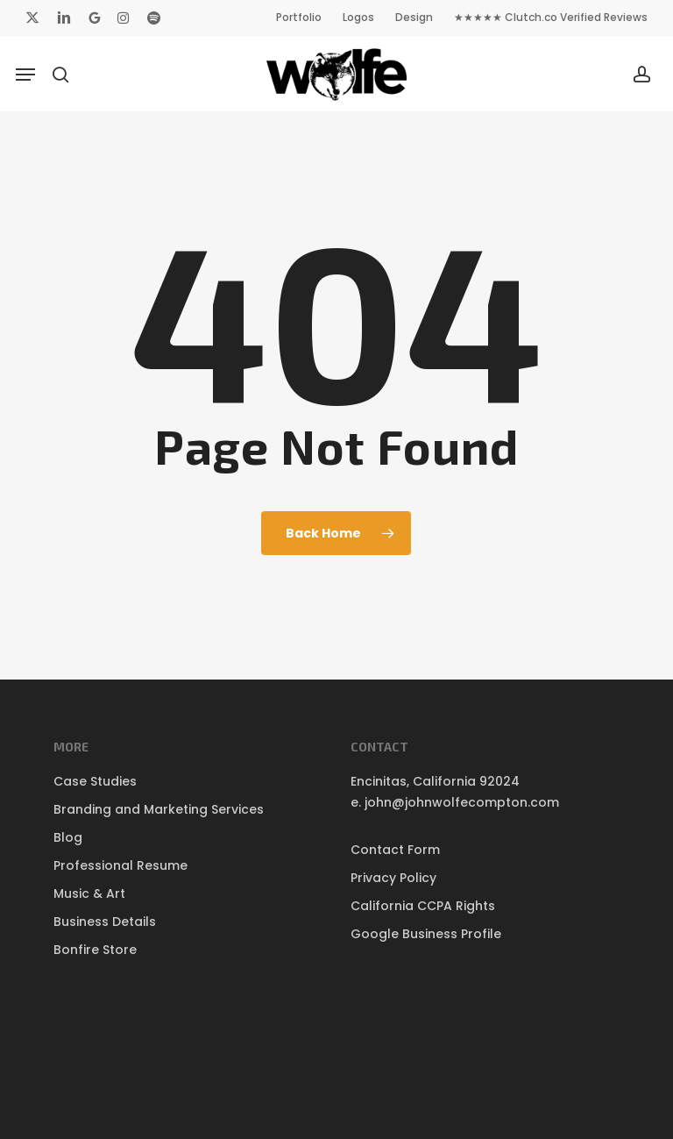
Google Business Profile (426, 934)
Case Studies (95, 781)
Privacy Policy (393, 877)
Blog (67, 837)
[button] (25, 74)
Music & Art (89, 893)
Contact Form (395, 849)
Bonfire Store (95, 949)
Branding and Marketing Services (158, 809)
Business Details (104, 921)
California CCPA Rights (423, 906)
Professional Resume (120, 865)
